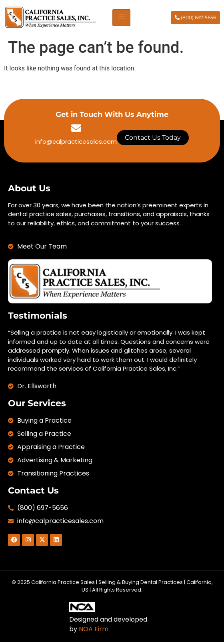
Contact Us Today (153, 137)
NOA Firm (93, 629)
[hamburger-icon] (121, 17)
